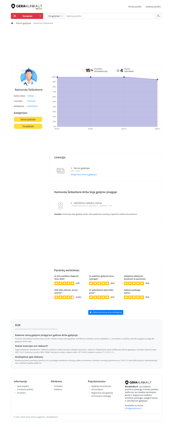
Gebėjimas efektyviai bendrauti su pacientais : (135, 277)
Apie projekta (23, 386)
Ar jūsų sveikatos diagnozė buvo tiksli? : (66, 277)
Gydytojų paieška (153, 6)
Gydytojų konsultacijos (101, 386)
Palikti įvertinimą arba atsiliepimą (106, 312)
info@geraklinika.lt (133, 408)
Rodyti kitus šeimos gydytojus (84, 174)
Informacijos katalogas (101, 396)
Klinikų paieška (134, 6)
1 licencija (31, 101)
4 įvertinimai (32, 106)
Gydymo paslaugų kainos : (132, 291)
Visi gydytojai (28, 126)
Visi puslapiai (97, 389)
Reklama (58, 389)
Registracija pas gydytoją (102, 392)
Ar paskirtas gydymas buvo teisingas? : (101, 277)
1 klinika (30, 96)
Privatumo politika (25, 389)
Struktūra (21, 392)
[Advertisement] (86, 45)
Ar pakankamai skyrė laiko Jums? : (101, 291)
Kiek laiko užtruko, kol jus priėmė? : (66, 291)
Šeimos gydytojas (28, 119)
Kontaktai (58, 386)
